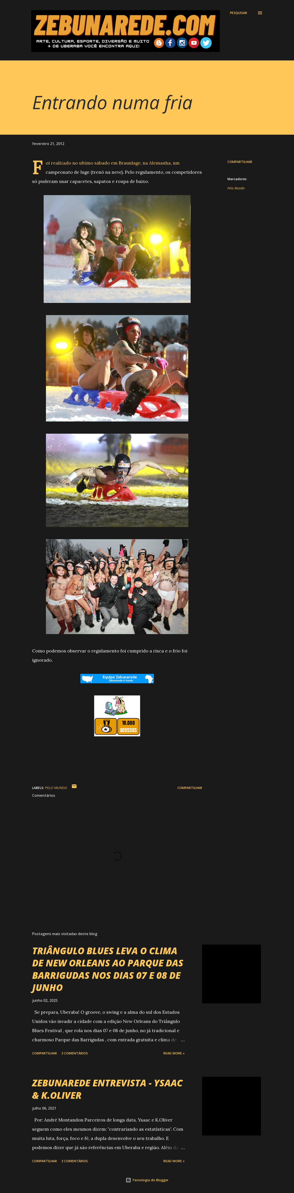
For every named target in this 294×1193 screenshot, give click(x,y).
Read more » (174, 1053)
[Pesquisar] (238, 13)
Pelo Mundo (236, 188)
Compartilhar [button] (239, 161)
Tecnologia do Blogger (147, 1180)
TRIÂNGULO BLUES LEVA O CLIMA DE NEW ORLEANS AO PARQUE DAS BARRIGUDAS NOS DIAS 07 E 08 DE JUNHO (107, 969)
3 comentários (74, 1053)
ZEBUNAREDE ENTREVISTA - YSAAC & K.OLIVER (107, 1088)
